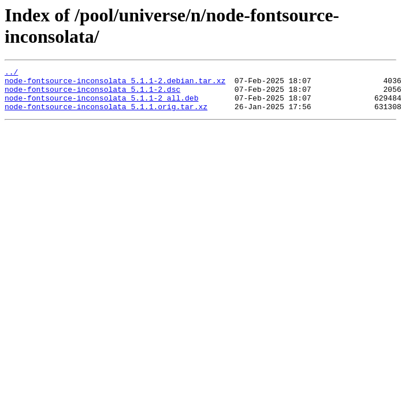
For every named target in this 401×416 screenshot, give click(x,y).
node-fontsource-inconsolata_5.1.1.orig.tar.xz (106, 115)
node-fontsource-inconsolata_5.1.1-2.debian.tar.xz (115, 84)
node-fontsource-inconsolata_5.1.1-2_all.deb (101, 104)
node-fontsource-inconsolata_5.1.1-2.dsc (92, 94)
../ (11, 73)
